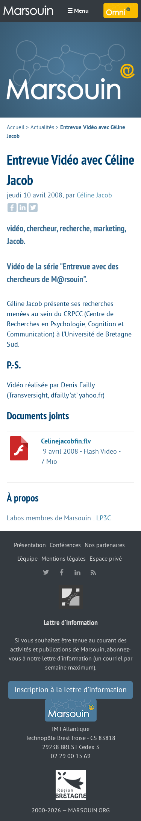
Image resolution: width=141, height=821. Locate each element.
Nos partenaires (105, 545)
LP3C (103, 518)
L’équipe (27, 558)
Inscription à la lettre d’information (70, 690)
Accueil (15, 127)
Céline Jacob (94, 195)
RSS (93, 572)
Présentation (30, 545)
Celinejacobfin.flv (66, 441)
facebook (62, 572)
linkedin (77, 572)
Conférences (65, 545)
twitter (46, 572)
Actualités (42, 127)
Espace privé (105, 558)
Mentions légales (63, 558)
